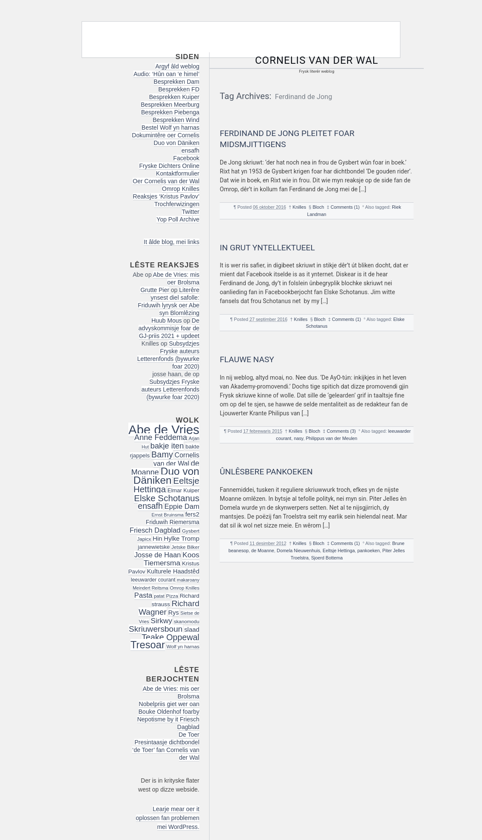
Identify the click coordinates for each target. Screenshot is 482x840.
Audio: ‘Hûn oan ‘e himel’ (166, 74)
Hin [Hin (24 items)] (157, 538)
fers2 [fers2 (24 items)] (192, 514)
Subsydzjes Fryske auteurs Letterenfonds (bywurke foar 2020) (168, 355)
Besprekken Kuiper (174, 97)
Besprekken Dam (176, 81)
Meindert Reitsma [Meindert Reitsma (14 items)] (150, 587)
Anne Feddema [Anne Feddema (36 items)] (160, 437)
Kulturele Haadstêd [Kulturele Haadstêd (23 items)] (173, 571)
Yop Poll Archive (177, 219)
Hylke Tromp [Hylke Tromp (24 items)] (181, 538)
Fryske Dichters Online (169, 165)
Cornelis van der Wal (316, 60)
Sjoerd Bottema (327, 557)
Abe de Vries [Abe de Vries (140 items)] (163, 430)
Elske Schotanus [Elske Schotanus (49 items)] (166, 498)
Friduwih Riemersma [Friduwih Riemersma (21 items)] (172, 522)
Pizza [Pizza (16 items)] (172, 596)
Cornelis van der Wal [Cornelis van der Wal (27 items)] (176, 459)
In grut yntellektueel (267, 248)
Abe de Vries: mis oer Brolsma (176, 278)
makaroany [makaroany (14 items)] (188, 579)
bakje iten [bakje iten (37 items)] (167, 445)
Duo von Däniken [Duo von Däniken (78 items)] (166, 475)
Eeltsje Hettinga (339, 550)
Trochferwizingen (176, 204)
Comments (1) (345, 207)
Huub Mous (166, 320)
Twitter (190, 211)
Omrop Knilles (180, 188)
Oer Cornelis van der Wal (166, 181)
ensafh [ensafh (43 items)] (150, 506)
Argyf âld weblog (177, 66)
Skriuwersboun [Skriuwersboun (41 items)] (156, 628)
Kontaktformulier (177, 173)
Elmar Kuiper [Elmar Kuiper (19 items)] (183, 490)
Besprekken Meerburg (170, 104)
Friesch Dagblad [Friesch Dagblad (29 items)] (155, 530)
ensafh (190, 150)
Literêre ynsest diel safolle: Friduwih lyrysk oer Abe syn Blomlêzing (168, 301)
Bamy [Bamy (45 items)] (162, 454)
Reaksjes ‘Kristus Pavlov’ (166, 196)
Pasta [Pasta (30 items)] (143, 595)
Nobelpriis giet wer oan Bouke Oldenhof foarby (169, 708)
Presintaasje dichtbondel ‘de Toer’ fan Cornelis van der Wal (165, 750)
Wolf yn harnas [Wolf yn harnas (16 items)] (183, 646)
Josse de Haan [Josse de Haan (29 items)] (157, 555)
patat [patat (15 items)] (159, 596)
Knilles (299, 207)
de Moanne (262, 550)
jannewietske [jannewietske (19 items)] (154, 547)
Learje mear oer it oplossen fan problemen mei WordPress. (167, 818)
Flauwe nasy (247, 359)
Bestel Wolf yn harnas (170, 127)
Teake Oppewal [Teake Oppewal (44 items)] (170, 637)
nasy (298, 438)
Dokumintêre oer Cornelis (165, 135)
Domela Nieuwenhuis (298, 550)
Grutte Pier (154, 290)
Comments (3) (341, 431)
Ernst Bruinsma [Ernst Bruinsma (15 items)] (167, 514)
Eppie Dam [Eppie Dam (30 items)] (181, 506)
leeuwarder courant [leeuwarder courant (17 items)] (153, 580)
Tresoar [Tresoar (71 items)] (147, 644)
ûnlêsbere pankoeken (266, 472)
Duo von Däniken (176, 142)
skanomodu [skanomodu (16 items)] (186, 621)
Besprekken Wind (176, 119)
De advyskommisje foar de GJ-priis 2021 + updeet (169, 328)
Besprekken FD (179, 89)
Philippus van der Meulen (331, 438)
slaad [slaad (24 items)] (191, 629)
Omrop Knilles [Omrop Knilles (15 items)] (184, 587)
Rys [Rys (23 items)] (173, 612)
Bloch (318, 207)
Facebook (186, 158)
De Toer (189, 734)
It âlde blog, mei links (171, 241)
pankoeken (368, 550)
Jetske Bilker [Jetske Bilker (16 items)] (185, 547)
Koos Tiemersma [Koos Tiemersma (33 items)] (171, 559)
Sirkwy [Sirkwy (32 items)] (161, 620)
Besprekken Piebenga (170, 112)
